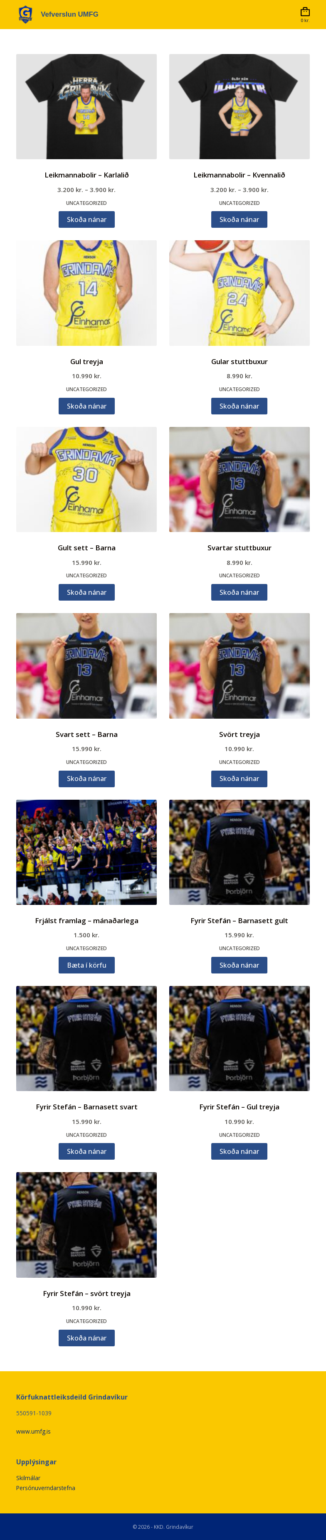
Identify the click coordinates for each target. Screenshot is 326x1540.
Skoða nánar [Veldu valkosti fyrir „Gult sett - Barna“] (86, 592)
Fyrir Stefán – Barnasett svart (87, 1106)
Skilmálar (28, 1478)
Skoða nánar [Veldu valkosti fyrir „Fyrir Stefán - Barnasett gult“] (239, 965)
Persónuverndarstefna (46, 1487)
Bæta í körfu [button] (86, 965)
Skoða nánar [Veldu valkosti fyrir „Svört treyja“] (239, 778)
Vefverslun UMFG (72, 14)
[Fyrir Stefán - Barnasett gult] (239, 852)
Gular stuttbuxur (239, 361)
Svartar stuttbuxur (239, 547)
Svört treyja (239, 734)
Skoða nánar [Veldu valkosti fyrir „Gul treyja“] (86, 406)
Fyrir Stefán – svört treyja (87, 1293)
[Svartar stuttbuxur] (239, 479)
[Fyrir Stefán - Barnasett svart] (86, 1038)
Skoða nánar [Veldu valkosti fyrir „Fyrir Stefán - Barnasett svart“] (86, 1151)
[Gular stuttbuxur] (239, 292)
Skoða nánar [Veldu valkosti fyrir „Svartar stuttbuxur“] (239, 592)
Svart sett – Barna (87, 734)
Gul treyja (86, 361)
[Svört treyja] (239, 665)
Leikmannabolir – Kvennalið (239, 175)
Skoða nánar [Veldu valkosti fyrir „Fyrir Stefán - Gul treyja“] (239, 1151)
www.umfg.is (33, 1431)
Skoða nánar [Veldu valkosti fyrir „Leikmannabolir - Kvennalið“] (239, 219)
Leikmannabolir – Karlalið (86, 175)
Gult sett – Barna (87, 547)
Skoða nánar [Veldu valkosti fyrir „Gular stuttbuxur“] (239, 406)
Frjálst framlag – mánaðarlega (86, 920)
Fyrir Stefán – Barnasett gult (239, 920)
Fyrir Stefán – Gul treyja (239, 1106)
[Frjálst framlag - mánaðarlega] (86, 852)
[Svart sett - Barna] (86, 665)
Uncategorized (86, 203)
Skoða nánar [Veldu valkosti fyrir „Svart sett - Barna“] (86, 778)
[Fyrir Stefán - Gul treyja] (239, 1038)
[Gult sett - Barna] (86, 479)
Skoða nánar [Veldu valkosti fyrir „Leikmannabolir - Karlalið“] (86, 219)
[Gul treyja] (86, 292)
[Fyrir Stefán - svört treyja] (86, 1224)
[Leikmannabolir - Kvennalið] (239, 106)
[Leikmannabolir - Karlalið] (86, 106)
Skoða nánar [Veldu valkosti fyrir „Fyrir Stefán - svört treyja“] (86, 1338)
